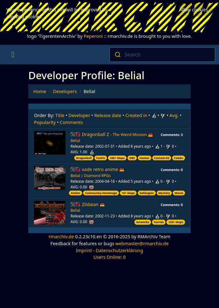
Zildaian (93, 204)
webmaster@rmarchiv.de (142, 243)
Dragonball (84, 158)
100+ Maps (117, 158)
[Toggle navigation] (13, 54)
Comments (71, 122)
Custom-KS (161, 158)
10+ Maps (128, 193)
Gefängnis (146, 193)
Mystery (164, 193)
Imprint (84, 250)
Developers (65, 91)
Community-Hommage (101, 193)
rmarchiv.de (61, 237)
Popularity (45, 122)
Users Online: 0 (109, 257)
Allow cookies (193, 10)
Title (60, 115)
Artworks (142, 222)
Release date (107, 115)
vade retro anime (103, 169)
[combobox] (162, 54)
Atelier (75, 193)
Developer (79, 115)
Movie (179, 193)
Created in (136, 115)
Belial (75, 140)
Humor (144, 158)
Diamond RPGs (97, 175)
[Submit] (117, 55)
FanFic (100, 158)
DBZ (132, 158)
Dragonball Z (117, 134)
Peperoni (93, 36)
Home (39, 91)
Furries (159, 222)
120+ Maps (175, 222)
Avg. (174, 115)
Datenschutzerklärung (119, 250)
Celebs (178, 158)
